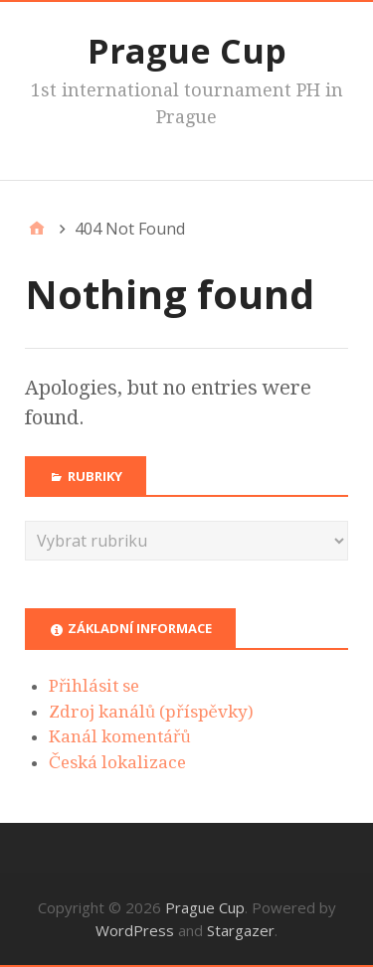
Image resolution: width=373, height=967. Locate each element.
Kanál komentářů (120, 736)
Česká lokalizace (117, 762)
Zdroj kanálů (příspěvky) (151, 712)
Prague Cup (187, 51)
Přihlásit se (94, 686)
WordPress (134, 930)
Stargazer (241, 930)
